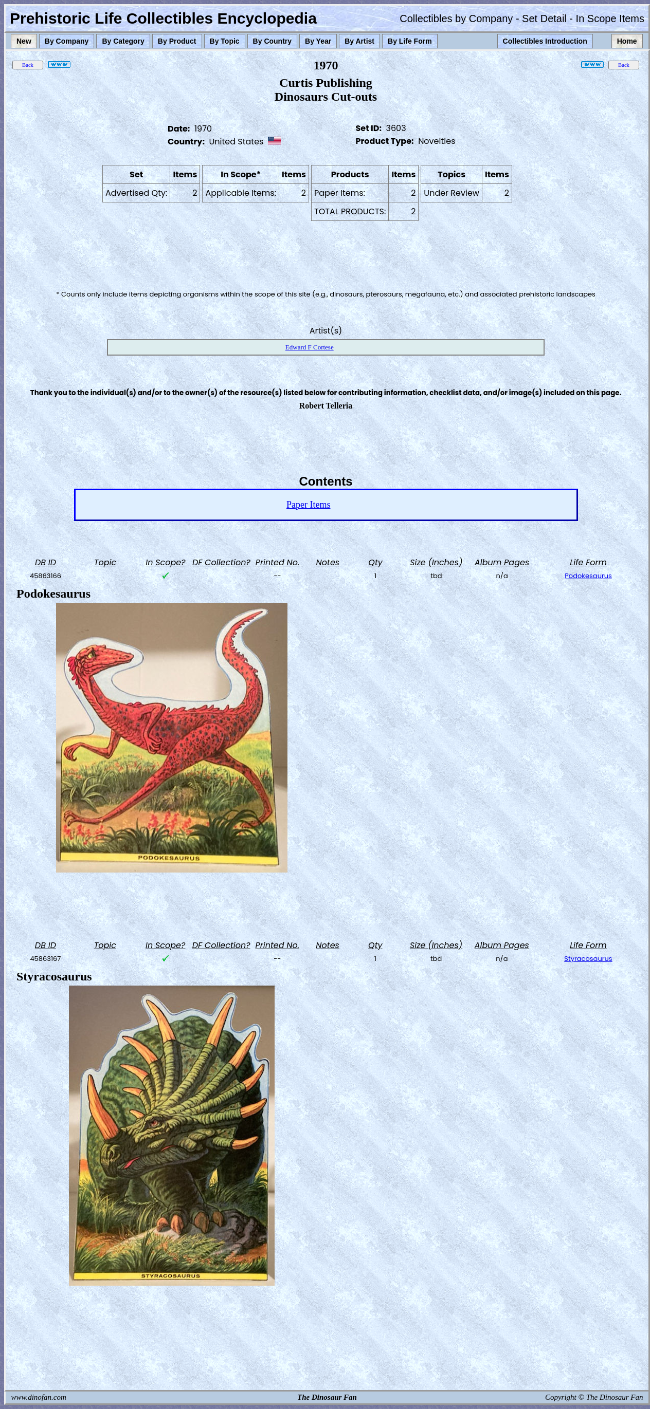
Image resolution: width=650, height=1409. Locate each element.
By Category (123, 41)
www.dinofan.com (38, 1397)
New (23, 41)
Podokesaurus (588, 576)
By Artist (359, 41)
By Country (272, 41)
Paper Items (308, 504)
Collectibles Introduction (545, 41)
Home (627, 41)
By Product (177, 41)
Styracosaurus (588, 958)
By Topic (225, 41)
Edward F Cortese (309, 347)
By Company (67, 41)
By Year (318, 41)
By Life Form (410, 41)
